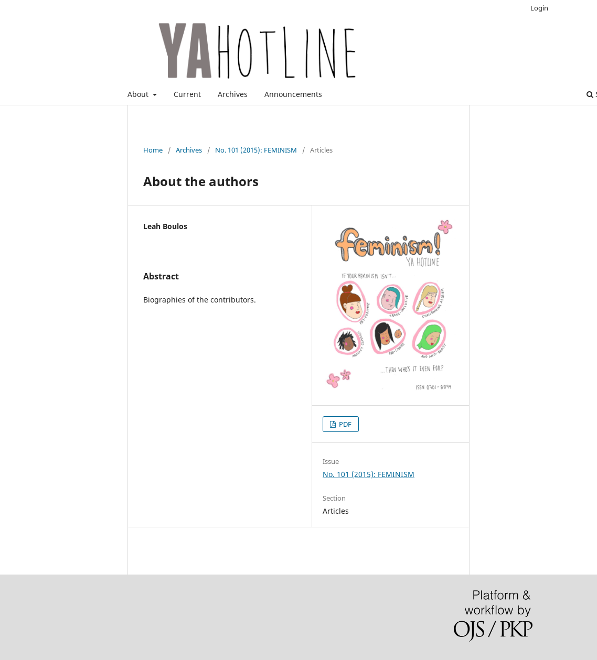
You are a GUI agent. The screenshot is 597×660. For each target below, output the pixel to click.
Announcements (293, 94)
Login (539, 8)
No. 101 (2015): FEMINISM (256, 150)
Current (187, 94)
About (139, 94)
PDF (344, 424)
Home (153, 150)
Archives (233, 94)
